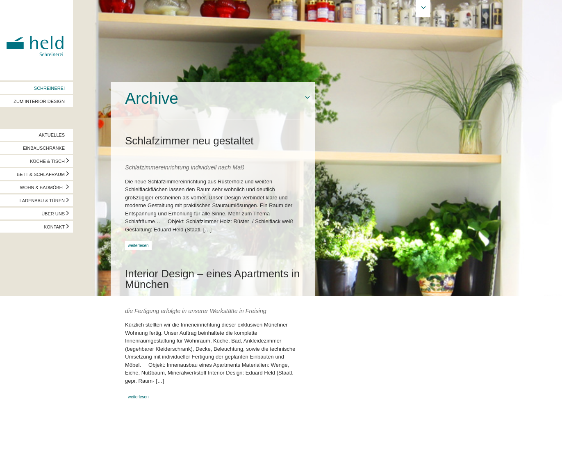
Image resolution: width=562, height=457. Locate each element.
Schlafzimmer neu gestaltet (189, 141)
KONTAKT (54, 226)
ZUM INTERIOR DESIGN (39, 101)
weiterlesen (138, 245)
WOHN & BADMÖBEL (42, 187)
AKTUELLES (52, 135)
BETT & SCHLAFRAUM (41, 174)
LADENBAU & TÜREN (42, 200)
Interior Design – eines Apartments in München (212, 278)
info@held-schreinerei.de (118, 442)
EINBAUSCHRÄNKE (44, 148)
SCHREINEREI (49, 88)
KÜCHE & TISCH (47, 161)
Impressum (19, 442)
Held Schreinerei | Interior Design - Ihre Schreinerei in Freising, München (36, 40)
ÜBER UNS (53, 213)
